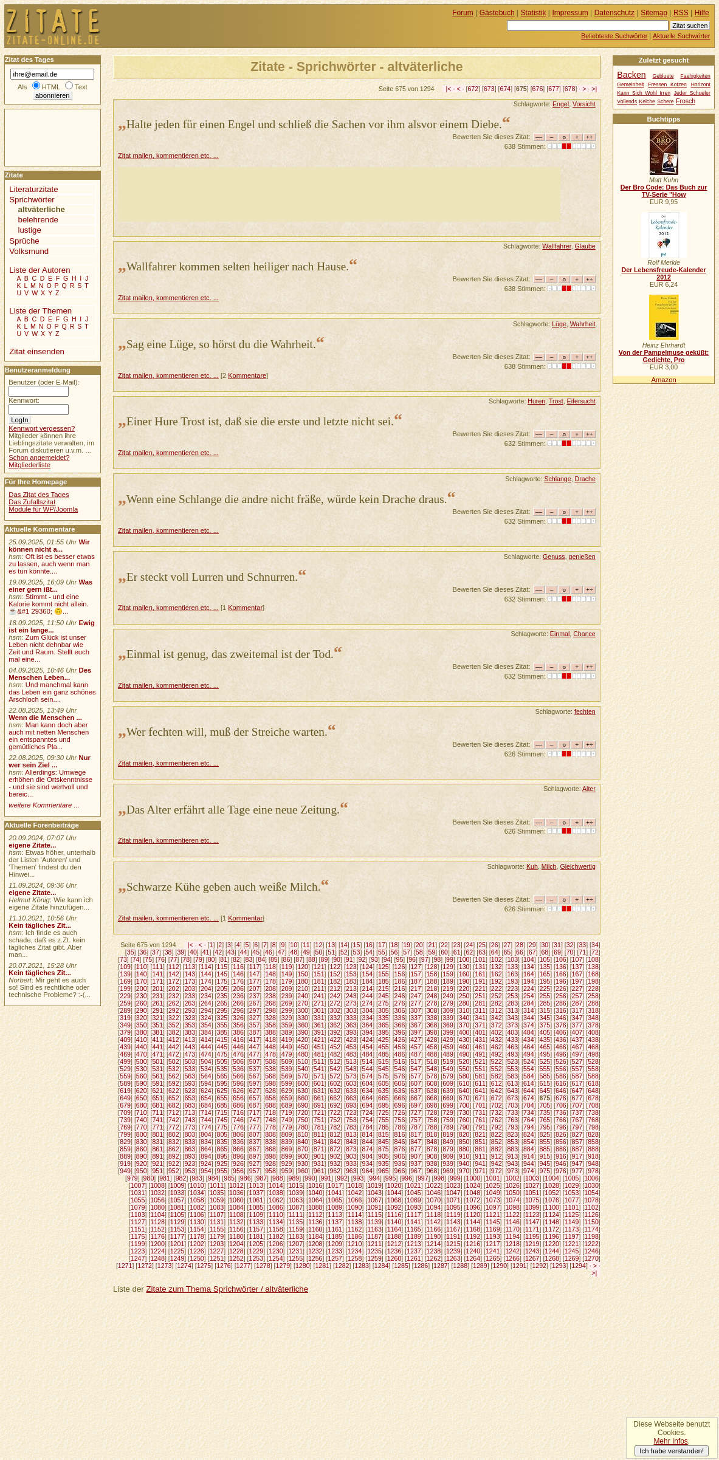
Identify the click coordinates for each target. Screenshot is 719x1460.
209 (286, 988)
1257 (335, 1258)
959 (286, 1170)
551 (480, 1068)
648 (593, 1090)
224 (528, 988)
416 (238, 1039)
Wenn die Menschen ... (45, 717)
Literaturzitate (33, 189)
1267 (532, 1258)
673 (489, 88)
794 (528, 1127)
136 (561, 966)
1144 (473, 1221)
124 (367, 966)
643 (512, 1090)
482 (334, 1054)
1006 (591, 1178)
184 (367, 981)
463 (512, 1046)
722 (334, 1112)
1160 (315, 1229)
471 (157, 1054)
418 (270, 1039)
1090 (355, 1207)
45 (256, 952)
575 (383, 1076)
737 (577, 1112)
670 (464, 1098)
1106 (197, 1214)
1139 (374, 1221)
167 (577, 974)
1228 (236, 1251)
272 (334, 1003)
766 (561, 1119)
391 (319, 1032)
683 (189, 1105)
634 (367, 1090)
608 (432, 1083)
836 (238, 1141)
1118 (434, 1214)
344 (528, 1017)
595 (222, 1083)
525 (545, 1061)
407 (577, 1032)
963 (351, 1170)
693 (351, 1105)
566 (238, 1076)
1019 (374, 1185)
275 (383, 1003)
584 (528, 1076)
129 (447, 966)
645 (545, 1090)
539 (286, 1068)
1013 (256, 1185)
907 (415, 1156)
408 (593, 1032)
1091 (374, 1207)
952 (173, 1170)
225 (545, 988)
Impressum (570, 13)
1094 (434, 1207)
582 (496, 1076)
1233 (335, 1251)
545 (383, 1068)
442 (173, 1046)
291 (157, 1010)
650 (141, 1098)
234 (206, 995)
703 (512, 1105)
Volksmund (29, 251)
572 (334, 1076)
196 (561, 981)
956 (238, 1170)
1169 (493, 1229)
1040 (315, 1192)
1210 (355, 1243)
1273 (164, 1265)
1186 (355, 1236)
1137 (335, 1221)
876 (399, 1149)
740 (141, 1119)
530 (141, 1068)
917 (577, 1156)
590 (141, 1083)
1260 (394, 1258)
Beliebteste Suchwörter (614, 35)
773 (189, 1127)
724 (367, 1112)
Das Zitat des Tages (39, 494)
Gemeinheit (630, 84)
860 (141, 1149)
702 (496, 1105)
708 (593, 1105)
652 (173, 1098)
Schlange (557, 478)
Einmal (559, 633)
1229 (256, 1251)
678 (570, 88)
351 (157, 1025)
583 (512, 1076)
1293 (559, 1265)
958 (270, 1170)
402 (496, 1032)
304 (367, 1010)
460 (464, 1046)
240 (302, 995)
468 (593, 1046)
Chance (584, 633)
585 (545, 1076)
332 (334, 1017)
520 (464, 1061)
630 (302, 1090)
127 (415, 966)
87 (299, 959)
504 (206, 1061)
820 (464, 1134)
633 (351, 1090)
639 (447, 1090)
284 (528, 1003)
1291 (519, 1265)
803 (189, 1134)
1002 (512, 1178)
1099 (532, 1207)
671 (480, 1098)
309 (447, 1010)
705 (545, 1105)
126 (399, 966)
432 (496, 1039)
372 (496, 1025)
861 (157, 1149)
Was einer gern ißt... (50, 585)
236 (238, 995)
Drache (585, 478)
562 (173, 1076)
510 (302, 1061)
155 (383, 974)
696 (399, 1105)
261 (157, 1003)
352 (173, 1025)
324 (206, 1017)
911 (480, 1156)
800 (141, 1134)
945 (545, 1163)
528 (593, 1061)
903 (351, 1156)
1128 (157, 1221)
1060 (236, 1200)
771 (157, 1127)
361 (319, 1025)
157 (415, 974)
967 (415, 1170)
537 (254, 1068)
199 (125, 988)
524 (528, 1061)
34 (595, 944)
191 (480, 981)
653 (189, 1098)
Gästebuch (497, 13)
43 (231, 952)
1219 (532, 1243)
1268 (552, 1258)
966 (399, 1170)
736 (561, 1112)
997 (423, 1178)
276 (399, 1003)
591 (157, 1083)
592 (173, 1083)
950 (141, 1170)
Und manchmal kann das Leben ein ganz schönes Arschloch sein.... (52, 692)
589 (125, 1083)
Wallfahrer (556, 246)
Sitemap (654, 13)
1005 (572, 1178)
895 (222, 1156)
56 (394, 952)
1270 (591, 1258)
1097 (493, 1207)
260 (141, 1003)
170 (141, 981)
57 (406, 952)
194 (528, 981)
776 (238, 1127)
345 (545, 1017)
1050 (512, 1192)
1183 (295, 1236)
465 (545, 1046)
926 (238, 1163)
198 (593, 981)
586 (561, 1076)
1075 (532, 1200)
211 (319, 988)
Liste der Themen (40, 310)
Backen (631, 75)
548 (432, 1068)
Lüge (559, 323)
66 (519, 952)
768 (593, 1119)
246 (399, 995)
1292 (539, 1265)
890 (141, 1156)
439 (125, 1046)
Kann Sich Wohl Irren (643, 93)
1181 (256, 1236)
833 (189, 1141)
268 (270, 1003)
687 (254, 1105)
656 (238, 1098)
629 (286, 1090)
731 (480, 1112)
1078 (591, 1200)
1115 (374, 1214)
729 (447, 1112)
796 (561, 1127)
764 (528, 1119)
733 (512, 1112)
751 (319, 1119)
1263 (453, 1258)
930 (302, 1163)
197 (577, 981)
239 (286, 995)
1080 (157, 1207)
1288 (460, 1265)
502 (173, 1061)
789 (447, 1127)
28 (519, 944)
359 (286, 1025)
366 (399, 1025)
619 (125, 1090)
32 (570, 944)
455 (383, 1046)
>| (594, 88)
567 (254, 1076)
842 (334, 1141)
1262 (434, 1258)
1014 (276, 1185)
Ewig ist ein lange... (52, 626)
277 (415, 1003)
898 (270, 1156)
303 (351, 1010)
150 (302, 974)
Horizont (700, 84)
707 (577, 1105)
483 (351, 1054)
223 (512, 988)
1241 (493, 1251)
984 (213, 1178)
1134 (276, 1221)
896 (238, 1156)
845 (383, 1141)
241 (319, 995)
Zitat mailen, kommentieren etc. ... (168, 155)
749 (286, 1119)
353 (189, 1025)
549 (447, 1068)
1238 (434, 1251)
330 (302, 1017)
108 (593, 959)
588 (593, 1076)
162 (496, 974)
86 (287, 959)
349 (125, 1025)
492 (496, 1054)
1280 (302, 1265)
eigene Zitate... (32, 845)
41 (206, 952)
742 (173, 1119)
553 (512, 1068)
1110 (276, 1214)
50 (319, 952)
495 (545, 1054)
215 (383, 988)
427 (415, 1039)
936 (399, 1163)
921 (157, 1163)
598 (270, 1083)
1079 (138, 1207)
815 (383, 1134)
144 (206, 974)
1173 (572, 1229)
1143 (453, 1221)
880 (464, 1149)
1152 (157, 1229)
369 (447, 1025)
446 (238, 1046)
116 (238, 966)
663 (351, 1098)
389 (286, 1032)
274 (367, 1003)
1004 (552, 1178)
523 (512, 1061)
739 (125, 1119)
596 (238, 1083)
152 (334, 974)
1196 (552, 1236)
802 (173, 1134)
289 (125, 1010)
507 (254, 1061)
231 (157, 995)
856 (561, 1141)
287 (577, 1003)
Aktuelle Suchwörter (681, 35)
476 (238, 1054)
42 (218, 952)
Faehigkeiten (695, 76)
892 (173, 1156)
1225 (177, 1251)
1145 (493, 1221)
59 (432, 952)
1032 (157, 1192)
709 (125, 1112)
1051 (532, 1192)
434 (528, 1039)
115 (222, 966)
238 (270, 995)
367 (415, 1025)
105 (545, 959)
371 (480, 1025)
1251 (217, 1258)
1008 (157, 1185)
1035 (217, 1192)
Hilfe (702, 13)
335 (383, 1017)
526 (561, 1061)
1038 (276, 1192)
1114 (355, 1214)
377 (577, 1025)
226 (561, 988)
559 (125, 1076)
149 (286, 974)
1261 (414, 1258)
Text (81, 87)
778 (270, 1127)
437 (577, 1039)
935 (383, 1163)
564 (206, 1076)
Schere (665, 101)
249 (447, 995)
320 (141, 1017)
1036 (236, 1192)
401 (480, 1032)
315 (545, 1010)
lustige (29, 230)
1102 (591, 1207)
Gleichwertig (577, 866)
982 (181, 1178)
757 (415, 1119)
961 (319, 1170)
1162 (355, 1229)
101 (480, 959)
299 (286, 1010)
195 (545, 981)
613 (512, 1083)
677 (553, 88)
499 (125, 1061)
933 (351, 1163)
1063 (295, 1200)
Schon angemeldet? (39, 457)
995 (390, 1178)
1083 (217, 1207)
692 (334, 1105)
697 (415, 1105)
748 (270, 1119)
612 (496, 1083)
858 (593, 1141)
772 (173, 1127)
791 (480, 1127)
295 (222, 1010)
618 (593, 1083)
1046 (434, 1192)
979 (132, 1178)
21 (432, 944)
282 (496, 1003)
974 (528, 1170)
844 (367, 1141)
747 (254, 1119)
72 (595, 952)
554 (528, 1068)
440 (141, 1046)
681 (157, 1105)
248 (432, 995)
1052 (552, 1192)
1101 (572, 1207)
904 (367, 1156)
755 (383, 1119)
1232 (315, 1251)
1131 (217, 1221)
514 (367, 1061)
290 (141, 1010)
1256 (315, 1258)
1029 (572, 1185)
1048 (473, 1192)
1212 (394, 1243)
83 (249, 959)
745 (222, 1119)
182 (334, 981)
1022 (434, 1185)
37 (155, 952)
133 (512, 966)
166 (561, 974)
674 (505, 88)
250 (464, 995)
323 (189, 1017)
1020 (394, 1185)
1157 (256, 1229)
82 (236, 959)
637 (415, 1090)
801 (157, 1134)
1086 (276, 1207)
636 (399, 1090)
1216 (473, 1243)
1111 (295, 1214)
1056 (157, 1200)
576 (399, 1076)
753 (351, 1119)
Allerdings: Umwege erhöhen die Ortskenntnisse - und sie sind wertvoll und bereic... (50, 783)
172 (173, 981)
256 (561, 995)
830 (141, 1141)
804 (206, 1134)
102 (496, 959)
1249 (177, 1258)
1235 (374, 1251)
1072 (473, 1200)
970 (464, 1170)
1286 (421, 1265)
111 (157, 966)
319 (125, 1017)
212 (334, 988)
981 (164, 1178)
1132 (236, 1221)
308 (432, 1010)
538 (270, 1068)
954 (206, 1170)
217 (415, 988)
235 (222, 995)
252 (496, 995)
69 (557, 952)
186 (399, 981)
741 (157, 1119)
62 (469, 952)
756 (399, 1119)
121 (319, 966)
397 (415, 1032)
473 (189, 1054)
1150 (591, 1221)
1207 (295, 1243)
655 (222, 1098)
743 (189, 1119)
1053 (572, 1192)
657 (254, 1098)
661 (319, 1098)
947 (577, 1163)
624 (206, 1090)
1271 (125, 1265)
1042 (355, 1192)
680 (141, 1105)
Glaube (585, 246)
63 (482, 952)
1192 (473, 1236)
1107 (217, 1214)
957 (254, 1170)
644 (528, 1090)
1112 (315, 1214)
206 (238, 988)
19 (406, 944)
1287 (440, 1265)
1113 (335, 1214)
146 (238, 974)
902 (334, 1156)
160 (464, 974)
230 (141, 995)
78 (186, 959)
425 (383, 1039)
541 (319, 1068)
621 (157, 1090)
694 (367, 1105)
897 (254, 1156)
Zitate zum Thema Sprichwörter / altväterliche (227, 1289)
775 (222, 1127)
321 (157, 1017)
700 (464, 1105)
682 (173, 1105)
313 (512, 1010)
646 (561, 1090)
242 (334, 995)
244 (367, 995)
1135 (295, 1221)
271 (319, 1003)
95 (399, 959)
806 (238, 1134)
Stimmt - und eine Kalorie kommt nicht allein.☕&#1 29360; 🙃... (49, 604)
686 (238, 1105)
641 (480, 1090)
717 (254, 1112)
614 (528, 1083)
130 (464, 966)
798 (593, 1127)
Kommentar (245, 607)
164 (528, 974)
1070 (434, 1200)
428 (432, 1039)
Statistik (533, 13)
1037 (256, 1192)
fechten (585, 711)
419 (286, 1039)
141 (157, 974)
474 (206, 1054)
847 (415, 1141)
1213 (414, 1243)
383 (189, 1032)
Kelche (647, 101)
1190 (434, 1236)
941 (480, 1163)
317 (577, 1010)
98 (437, 959)
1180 (236, 1236)
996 (406, 1178)
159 (447, 974)
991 (326, 1178)
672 (472, 88)
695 (383, 1105)
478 (270, 1054)
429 (447, 1039)
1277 (243, 1265)
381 (157, 1032)
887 (577, 1149)
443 (189, 1046)
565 (222, 1076)
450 (302, 1046)
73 (123, 959)
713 (189, 1112)
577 (415, 1076)
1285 (401, 1265)
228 (593, 988)
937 (415, 1163)
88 (311, 959)
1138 (355, 1221)
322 (173, 1017)
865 (222, 1149)
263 (189, 1003)
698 (432, 1105)
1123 (532, 1214)
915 (545, 1156)
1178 (197, 1236)
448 (270, 1046)
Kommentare (247, 375)
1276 (223, 1265)
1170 (512, 1229)
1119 (453, 1214)
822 (496, 1134)
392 (334, 1032)
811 (319, 1134)
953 (189, 1170)
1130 (197, 1221)
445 (222, 1046)
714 (206, 1112)
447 (254, 1046)
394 (367, 1032)
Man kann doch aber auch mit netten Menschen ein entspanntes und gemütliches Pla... (49, 735)
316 (561, 1010)
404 (528, 1032)
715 (222, 1112)
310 (464, 1010)
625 (222, 1090)
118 (270, 966)
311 (480, 1010)
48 (293, 952)
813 (351, 1134)
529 (125, 1068)
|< (449, 88)
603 (351, 1083)
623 (189, 1090)
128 (432, 966)
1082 (197, 1207)
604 (367, 1083)
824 (528, 1134)
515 (383, 1061)
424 (367, 1039)
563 (189, 1076)
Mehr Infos (670, 1441)
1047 (453, 1192)
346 (561, 1017)
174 (206, 981)
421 (319, 1039)
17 (381, 944)
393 (351, 1032)
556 (561, 1068)
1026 (512, 1185)
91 (349, 959)
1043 (374, 1192)
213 (351, 988)
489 (447, 1054)
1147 (532, 1221)
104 (528, 959)
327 (254, 1017)
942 (496, 1163)
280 (464, 1003)
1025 (493, 1185)
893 (189, 1156)
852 (496, 1141)
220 (464, 988)
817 (415, 1134)
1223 (138, 1251)
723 (351, 1112)
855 (545, 1141)
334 (367, 1017)
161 (480, 974)
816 (399, 1134)
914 (528, 1156)
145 (222, 974)
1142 (434, 1221)
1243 (532, 1251)
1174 (591, 1229)
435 (545, 1039)
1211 (374, 1243)
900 (302, 1156)
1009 (177, 1185)
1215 (453, 1243)
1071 (453, 1200)
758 (432, 1119)
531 (157, 1068)
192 (496, 981)
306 (399, 1010)
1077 (572, 1200)
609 (447, 1083)
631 (319, 1090)
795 (545, 1127)
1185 (335, 1236)
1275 (204, 1265)
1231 (295, 1251)
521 (480, 1061)
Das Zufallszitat (32, 502)
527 (577, 1061)
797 (577, 1127)
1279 (282, 1265)
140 (141, 974)
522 (496, 1061)
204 (206, 988)
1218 (512, 1243)
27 (507, 944)
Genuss (554, 556)
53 (356, 952)
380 (141, 1032)
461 (480, 1046)
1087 (295, 1207)
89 (324, 959)
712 (173, 1112)
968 (432, 1170)
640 (464, 1090)
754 (367, 1119)
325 (222, 1017)
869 (286, 1149)
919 (125, 1163)
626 (238, 1090)
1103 (138, 1214)
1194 (512, 1236)
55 (381, 952)
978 (593, 1170)
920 (141, 1163)
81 (223, 959)
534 (206, 1068)
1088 (315, 1207)
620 (141, 1090)
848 (432, 1141)
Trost (556, 401)
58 (419, 952)
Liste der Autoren (39, 270)
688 (270, 1105)
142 (173, 974)
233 (189, 995)
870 (302, 1149)
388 (270, 1032)
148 (270, 974)
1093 (414, 1207)
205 (222, 988)
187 (415, 981)
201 (157, 988)
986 (245, 1178)
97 (424, 959)
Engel (560, 104)
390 (302, 1032)
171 (157, 981)
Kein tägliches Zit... (40, 925)
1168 (473, 1229)
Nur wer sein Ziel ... (50, 761)
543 (351, 1068)
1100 (552, 1207)
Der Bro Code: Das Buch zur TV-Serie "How (664, 190)
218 (432, 988)
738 (593, 1112)
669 (447, 1098)
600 (302, 1083)
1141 (414, 1221)
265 (222, 1003)
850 (464, 1141)
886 (561, 1149)
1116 (394, 1214)
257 (577, 995)
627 (254, 1090)
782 (334, 1127)
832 (173, 1141)
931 (319, 1163)
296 (238, 1010)
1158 (276, 1229)
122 (334, 966)
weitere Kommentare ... (44, 805)
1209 (335, 1243)
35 (130, 952)
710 (141, 1112)
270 (302, 1003)
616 (561, 1083)
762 (496, 1119)
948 (593, 1163)
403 (512, 1032)
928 (270, 1163)
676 (537, 88)
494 (528, 1054)
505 (222, 1061)
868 (270, 1149)
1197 (572, 1236)
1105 (177, 1214)
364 (367, 1025)
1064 (315, 1200)
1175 (138, 1236)
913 (512, 1156)
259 (125, 1003)
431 (480, 1039)
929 (286, 1163)
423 (351, 1039)
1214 (434, 1243)
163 (512, 974)
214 (367, 988)
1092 (394, 1207)
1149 (572, 1221)
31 (557, 944)
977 (577, 1170)
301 (319, 1010)
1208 (315, 1243)
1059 (217, 1200)
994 (374, 1178)
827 (577, 1134)
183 (351, 981)
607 (415, 1083)
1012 (236, 1185)
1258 (355, 1258)
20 (419, 944)
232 (173, 995)
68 (544, 952)
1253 (256, 1258)
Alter (589, 788)
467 (577, 1046)
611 (480, 1083)
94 (387, 959)
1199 (138, 1243)
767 (577, 1119)
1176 (157, 1236)
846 (399, 1141)
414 (206, 1039)
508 (270, 1061)
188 (432, 981)
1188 (394, 1236)
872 (334, 1149)
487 (415, 1054)
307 (415, 1010)
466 (561, 1046)
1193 (493, 1236)
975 (545, 1170)
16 (369, 944)
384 (206, 1032)
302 (334, 1010)
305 (383, 1010)
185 (383, 981)
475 (222, 1054)
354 (206, 1025)
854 (528, 1141)
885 (545, 1149)
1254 (276, 1258)
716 (238, 1112)
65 (507, 952)
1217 (493, 1243)
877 (415, 1149)
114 (206, 966)
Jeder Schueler (692, 93)
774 (206, 1127)
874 (367, 1149)
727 (415, 1112)
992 (342, 1178)
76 (161, 959)
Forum (462, 13)
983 (196, 1178)
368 (432, 1025)
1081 (177, 1207)
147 (254, 974)
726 (399, 1112)
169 (125, 981)
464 (528, 1046)
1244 (552, 1251)
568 (270, 1076)
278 (432, 1003)
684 (206, 1105)
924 (206, 1163)
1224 (157, 1251)
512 (334, 1061)
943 (512, 1163)
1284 (381, 1265)
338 (432, 1017)
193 (512, 981)
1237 (414, 1251)
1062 (276, 1200)
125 (383, 966)
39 (180, 952)
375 (545, 1025)
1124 (552, 1214)
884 (528, 1149)
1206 (276, 1243)
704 (528, 1105)
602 (334, 1083)
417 (254, 1039)
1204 (236, 1243)
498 (593, 1054)
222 (496, 988)
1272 (144, 1265)
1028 (552, 1185)
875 (383, 1149)
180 (302, 981)
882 (496, 1149)
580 (464, 1076)
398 (432, 1032)
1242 (512, 1251)
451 (319, 1046)
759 (447, 1119)
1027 (532, 1185)
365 (383, 1025)
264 (206, 1003)
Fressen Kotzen (667, 84)
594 (206, 1083)
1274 (184, 1265)
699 (447, 1105)
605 (383, 1083)
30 (544, 944)
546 (399, 1068)
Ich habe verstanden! (671, 1451)
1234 (355, 1251)
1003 (532, 1178)
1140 (394, 1221)
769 (125, 1127)
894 (206, 1156)
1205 (256, 1243)
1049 (493, 1192)
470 (141, 1054)
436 (561, 1039)
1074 (512, 1200)
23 (457, 944)
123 (351, 966)
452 (334, 1046)
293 (189, 1010)
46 (268, 952)
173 (189, 981)
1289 (480, 1265)
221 (480, 988)
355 (222, 1025)
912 (496, 1156)
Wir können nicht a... (49, 545)
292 (173, 1010)
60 (444, 952)
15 (356, 944)
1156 (236, 1229)
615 (545, 1083)
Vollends (627, 101)
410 (141, 1039)
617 (577, 1083)
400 (464, 1032)
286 (561, 1003)
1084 (236, 1207)
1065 (335, 1200)
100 (464, 959)
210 (302, 988)
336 (399, 1017)
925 (222, 1163)
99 (449, 959)
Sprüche (24, 240)
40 (193, 952)
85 (274, 959)
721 (319, 1112)
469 (125, 1054)
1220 (552, 1243)
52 (344, 952)
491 (480, 1054)
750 (302, 1119)
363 (351, 1025)
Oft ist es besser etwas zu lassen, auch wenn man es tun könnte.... (52, 564)
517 (415, 1061)
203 (189, 988)
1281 (322, 1265)
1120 (473, 1214)
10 (293, 944)
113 (189, 966)
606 (399, 1083)
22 (444, 944)
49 (306, 952)
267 (254, 1003)
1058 (197, 1200)
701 (480, 1105)
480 (302, 1054)
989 (294, 1178)
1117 (414, 1214)
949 (125, 1170)
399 (447, 1032)
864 (206, 1149)
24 (469, 944)
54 (369, 952)
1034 (197, 1192)
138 (593, 966)
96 (412, 959)
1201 (177, 1243)
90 (336, 959)
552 (496, 1068)
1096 (473, 1207)
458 (432, 1046)
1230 (276, 1251)
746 (238, 1119)
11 (306, 944)
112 (173, 966)
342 (496, 1017)
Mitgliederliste (29, 464)
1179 (217, 1236)
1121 (493, 1214)
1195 (532, 1236)
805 (222, 1134)
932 (334, 1163)
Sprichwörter (31, 199)
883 (512, 1149)
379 (125, 1032)
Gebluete (663, 76)
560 (141, 1076)
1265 (493, 1258)
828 (593, 1134)
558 (593, 1068)
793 (512, 1127)
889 (125, 1156)
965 (383, 1170)
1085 (256, 1207)
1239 (453, 1251)
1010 (197, 1185)
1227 (217, 1251)
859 (125, 1149)
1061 (256, 1200)
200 (141, 988)
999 (455, 1178)
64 (494, 952)
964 (367, 1170)
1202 (197, 1243)
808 (270, 1134)
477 (254, 1054)
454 (367, 1046)
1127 (138, 1221)
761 (480, 1119)
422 (334, 1039)
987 (261, 1178)
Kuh (532, 866)
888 (593, 1149)
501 (157, 1061)
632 (334, 1090)
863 (189, 1149)
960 (302, 1170)
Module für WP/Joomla (43, 509)
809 (286, 1134)
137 (577, 966)
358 (270, 1025)
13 (331, 944)
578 (432, 1076)
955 (222, 1170)
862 (173, 1149)
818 (432, 1134)
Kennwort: (24, 400)
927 (254, 1163)
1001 (493, 1178)
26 (494, 944)
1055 (138, 1200)
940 (464, 1163)
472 (173, 1054)
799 (125, 1134)
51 (331, 952)
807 (254, 1134)
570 (302, 1076)
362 (334, 1025)
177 (254, 981)
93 (374, 959)
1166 (434, 1229)
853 (512, 1141)
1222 (591, 1243)
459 (447, 1046)
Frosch (685, 101)
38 (168, 952)
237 (254, 995)
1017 (335, 1185)
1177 (177, 1236)
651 (157, 1098)
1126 (591, 1214)
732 (496, 1112)
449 (286, 1046)
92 (362, 959)
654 (206, 1098)
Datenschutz (614, 13)
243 (351, 995)
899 (286, 1156)
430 (464, 1039)
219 (447, 988)
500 (141, 1061)
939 (447, 1163)
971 (480, 1170)
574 (367, 1076)
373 (512, 1025)
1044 (394, 1192)
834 (206, 1141)
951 (157, 1170)
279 (447, 1003)
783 (351, 1127)
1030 (591, 1185)
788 (432, 1127)
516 (399, 1061)
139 (125, 974)
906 (399, 1156)
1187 (374, 1236)
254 (528, 995)
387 (254, 1032)
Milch (549, 866)
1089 (335, 1207)
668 (432, 1098)
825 (545, 1134)
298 (270, 1010)
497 (577, 1054)
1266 (512, 1258)
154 (367, 974)
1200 (157, 1243)
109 (125, 966)
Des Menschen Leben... (50, 674)
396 (399, 1032)
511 (319, 1061)
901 (319, 1156)
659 (286, 1098)
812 (334, 1134)
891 (157, 1156)
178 (270, 981)
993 (358, 1178)
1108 (236, 1214)
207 (254, 988)
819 (447, 1134)
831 (157, 1141)
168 (593, 974)
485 (383, 1054)
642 (496, 1090)
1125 (572, 1214)
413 (189, 1039)
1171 (532, 1229)
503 (189, 1061)
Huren (536, 401)
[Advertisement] (339, 194)
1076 (552, 1200)
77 (173, 959)
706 (561, 1105)
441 (157, 1046)
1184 (315, 1236)
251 (480, 995)
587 (577, 1076)
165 (545, 974)
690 (302, 1105)
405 (545, 1032)
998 (438, 1178)
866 (238, 1149)
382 (173, 1032)
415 (222, 1039)
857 (577, 1141)
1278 (263, 1265)
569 (286, 1076)
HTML (51, 87)
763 (512, 1119)
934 (367, 1163)
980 (148, 1178)
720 (302, 1112)
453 (351, 1046)
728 (432, 1112)
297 (254, 1010)
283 (512, 1003)
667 (415, 1098)
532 (173, 1068)
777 (254, 1127)
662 (334, 1098)
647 (577, 1090)
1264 (473, 1258)
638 (432, 1090)
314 (528, 1010)
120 (302, 966)
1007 (138, 1185)
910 (464, 1156)
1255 (295, 1258)
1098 (512, 1207)
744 (206, 1119)
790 (464, 1127)
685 (222, 1105)
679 (125, 1105)
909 (447, 1156)
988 (277, 1178)
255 (545, 995)
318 (593, 1010)
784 (367, 1127)
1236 (394, 1251)
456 (399, 1046)
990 (309, 1178)
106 (561, 959)
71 (582, 952)
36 (142, 952)
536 (238, 1068)
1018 (355, 1185)
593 (189, 1083)
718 (270, 1112)
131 (480, 966)
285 (545, 1003)
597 (254, 1083)
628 (270, 1090)
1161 (335, 1229)
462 (496, 1046)
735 (545, 1112)
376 (561, 1025)
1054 (591, 1192)
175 (222, 981)
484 (367, 1054)
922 (173, 1163)
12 (319, 944)
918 (593, 1156)
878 (432, 1149)
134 (528, 966)
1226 (197, 1251)
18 (394, 944)
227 (577, 988)
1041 (335, 1192)
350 (141, 1025)
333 (351, 1017)
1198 (591, 1236)
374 (528, 1025)
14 (344, 944)
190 (464, 981)
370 (464, 1025)
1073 (493, 1200)
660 (302, 1098)
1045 (414, 1192)
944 (528, 1163)
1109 (256, 1214)
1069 (414, 1200)
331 (319, 1017)
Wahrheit (583, 323)
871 (319, 1149)
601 (319, 1083)
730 (464, 1112)
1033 (177, 1192)
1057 (177, 1200)
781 (319, 1127)
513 (351, 1061)
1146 (512, 1221)
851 (480, 1141)
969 (447, 1170)
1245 (572, 1251)
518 (432, 1061)
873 (351, 1149)
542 (334, 1068)
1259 (374, 1258)
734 (528, 1112)
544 (367, 1068)
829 (125, 1141)
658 (270, 1098)
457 (415, 1046)
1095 (453, 1207)
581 (480, 1076)
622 (173, 1090)
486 (399, 1054)
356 (238, 1025)
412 (173, 1039)
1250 (197, 1258)
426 (399, 1039)
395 (383, 1032)
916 (561, 1156)
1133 (256, 1221)
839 (286, 1141)
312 (496, 1010)
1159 (295, 1229)
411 (157, 1039)
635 (383, 1090)
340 (464, 1017)
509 (286, 1061)
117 (254, 966)
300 (302, 1010)
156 (399, 974)
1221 (572, 1243)
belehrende (38, 219)
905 (383, 1156)
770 (141, 1127)
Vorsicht (584, 104)
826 (561, 1134)
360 (302, 1025)
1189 (414, 1236)
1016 (315, 1185)
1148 (552, 1221)
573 (351, 1076)
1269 (572, 1258)
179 (286, 981)
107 (577, 959)
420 (302, 1039)
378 (593, 1025)
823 (512, 1134)
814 (367, 1134)
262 (173, 1003)
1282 (342, 1265)
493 (512, 1054)
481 (319, 1054)
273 (351, 1003)
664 (367, 1098)
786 (399, 1127)
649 (125, 1098)
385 (222, 1032)
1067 (374, 1200)
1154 (197, 1229)
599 (286, 1083)
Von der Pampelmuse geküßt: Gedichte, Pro (664, 356)
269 (286, 1003)
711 (157, 1112)
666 (399, 1098)
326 (238, 1017)
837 (254, 1141)
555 (545, 1068)
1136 (315, 1221)
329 (286, 1017)
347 (577, 1017)
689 (286, 1105)
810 (302, 1134)
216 (399, 988)
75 (148, 959)
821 (480, 1134)
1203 (217, 1243)
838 (270, 1141)
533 (189, 1068)
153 (351, 974)
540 (302, 1068)
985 (229, 1178)
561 (157, 1076)
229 (125, 995)
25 (482, 944)
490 (464, 1054)
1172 (552, 1229)
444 (206, 1046)
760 (464, 1119)
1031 (138, 1192)
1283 (361, 1265)
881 (480, 1149)
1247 (138, 1258)
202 (173, 988)
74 (136, 959)
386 (238, 1032)
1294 (578, 1265)
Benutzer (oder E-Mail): (44, 382)
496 (561, 1054)
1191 (453, 1236)
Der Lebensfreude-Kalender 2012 (663, 273)
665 (383, 1098)
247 (415, 995)
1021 (414, 1185)
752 (334, 1119)
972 (496, 1170)
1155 (217, 1229)
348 (593, 1017)
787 (415, 1127)
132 (496, 966)
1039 (295, 1192)
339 (447, 1017)
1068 (394, 1200)
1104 (157, 1214)
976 (561, 1170)
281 (480, 1003)
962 (334, 1170)
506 (238, 1061)
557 (577, 1068)
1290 (499, 1265)
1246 (591, 1251)
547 (415, 1068)
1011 (217, 1185)
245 (383, 995)
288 (593, 1003)
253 (512, 995)
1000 (473, 1178)
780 (302, 1127)
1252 (236, 1258)
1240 (473, 1251)
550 (464, 1068)
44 (243, 952)
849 (447, 1141)
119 (286, 966)
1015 (295, 1185)
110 (141, 966)
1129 (177, 1221)
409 (125, 1039)
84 (261, 959)
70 (570, 952)
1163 (374, 1229)
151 (319, 974)
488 (432, 1054)
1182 (276, 1236)
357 (254, 1025)
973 (512, 1170)
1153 (177, 1229)
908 (432, 1156)
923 (189, 1163)
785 (383, 1127)
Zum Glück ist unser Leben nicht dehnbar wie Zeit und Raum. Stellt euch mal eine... (49, 648)
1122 (512, 1214)
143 (189, 974)
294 (206, 1010)
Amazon (663, 379)
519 (447, 1061)
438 (593, 1039)
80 (211, 959)
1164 (394, 1229)
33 (582, 944)
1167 (453, 1229)
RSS (681, 13)
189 (447, 981)
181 (319, 981)
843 (351, 1141)
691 (319, 1105)
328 (270, 1017)
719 (286, 1112)
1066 (355, 1200)
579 (447, 1076)
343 (512, 1017)
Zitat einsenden (36, 351)
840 (302, 1141)
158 (432, 974)
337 (415, 1017)
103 (512, 959)
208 (270, 988)
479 (286, 1054)
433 (512, 1039)
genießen (582, 556)
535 (222, 1068)
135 (545, 966)
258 (593, 995)
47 (281, 952)
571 (319, 1076)
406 (561, 1032)
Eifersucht (581, 401)
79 (198, 959)
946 (561, 1163)
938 (432, 1163)
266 (238, 1003)
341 (480, 1017)
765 (545, 1119)
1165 (414, 1229)
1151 (138, 1229)
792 (496, 1127)
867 (254, 1149)
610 (464, 1083)
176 (238, 981)
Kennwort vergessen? (42, 428)
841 (319, 1141)
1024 (473, 1185)
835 (222, 1141)
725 (383, 1112)
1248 (157, 1258)
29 (532, 944)
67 (532, 952)
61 (457, 952)
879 (447, 1149)
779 (286, 1127)
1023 (453, 1185)
